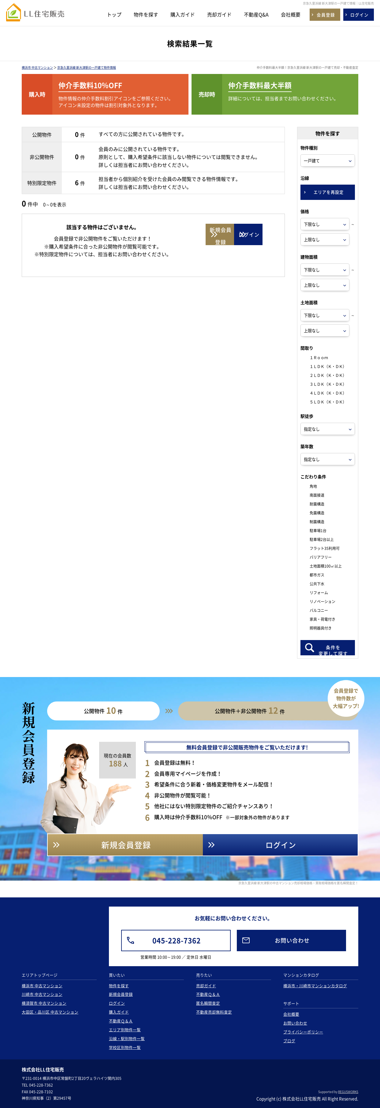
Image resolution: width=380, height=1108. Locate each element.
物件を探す (146, 14)
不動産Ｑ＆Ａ (121, 1021)
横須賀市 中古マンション (44, 1003)
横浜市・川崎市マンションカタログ (315, 985)
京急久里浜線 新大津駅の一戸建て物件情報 (86, 67)
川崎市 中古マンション (42, 994)
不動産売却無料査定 (214, 1012)
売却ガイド (219, 14)
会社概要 (290, 14)
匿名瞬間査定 (208, 1003)
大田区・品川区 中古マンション (50, 1012)
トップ (114, 14)
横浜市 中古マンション (37, 67)
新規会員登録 (121, 994)
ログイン (117, 1003)
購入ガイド (182, 14)
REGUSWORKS (348, 1091)
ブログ (289, 1041)
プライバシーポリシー (303, 1032)
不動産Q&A (256, 14)
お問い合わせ (295, 1023)
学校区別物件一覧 (125, 1047)
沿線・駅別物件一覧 (127, 1038)
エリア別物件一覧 (125, 1030)
